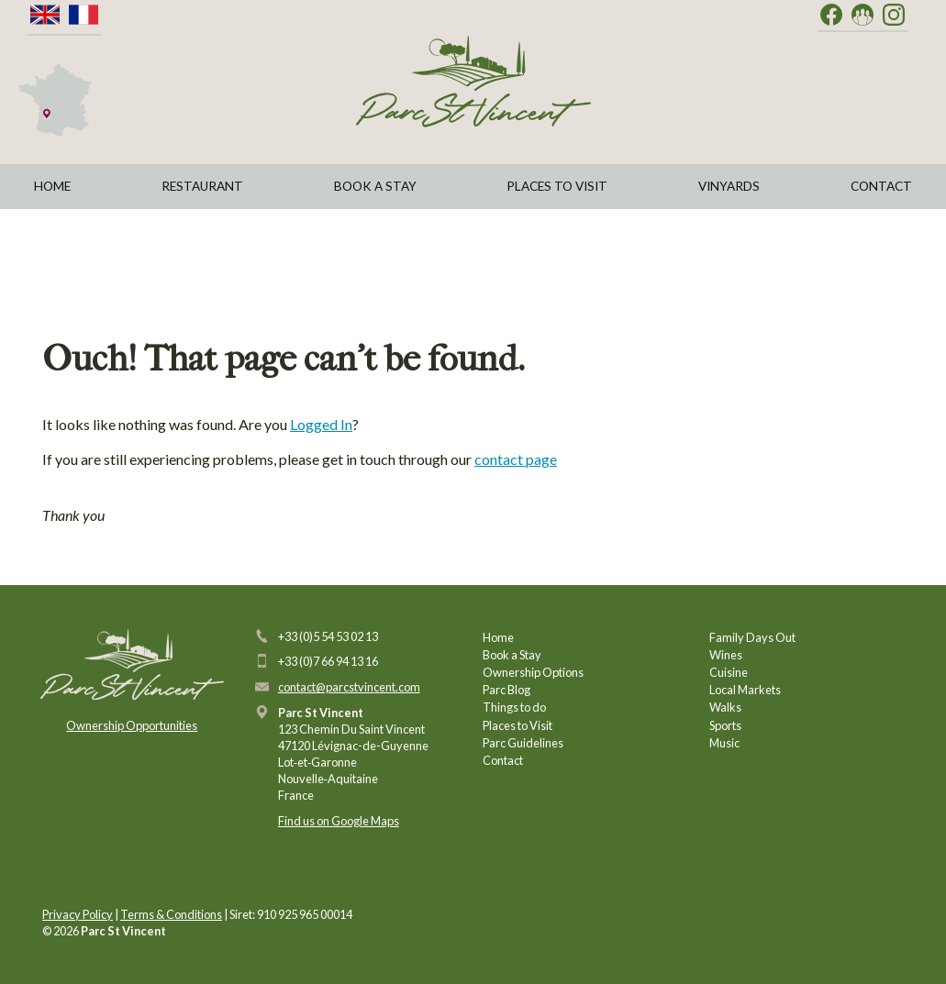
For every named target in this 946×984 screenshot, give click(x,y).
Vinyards (729, 186)
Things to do (514, 707)
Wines (725, 654)
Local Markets (745, 689)
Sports (725, 725)
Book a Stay (375, 186)
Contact (881, 186)
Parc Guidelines (523, 742)
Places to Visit (556, 186)
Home (52, 186)
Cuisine (728, 672)
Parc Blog (506, 689)
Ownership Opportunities (131, 725)
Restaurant (202, 186)
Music (724, 742)
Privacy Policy (77, 914)
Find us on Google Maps (338, 820)
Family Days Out (752, 637)
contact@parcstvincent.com (349, 687)
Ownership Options (533, 672)
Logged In (321, 424)
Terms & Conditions (171, 914)
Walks (725, 707)
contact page (515, 459)
